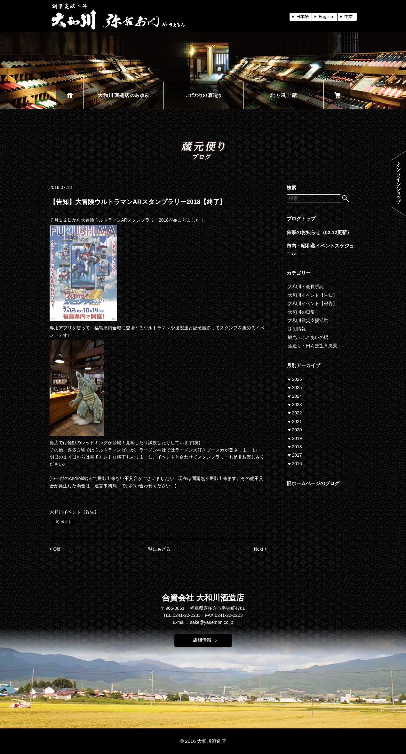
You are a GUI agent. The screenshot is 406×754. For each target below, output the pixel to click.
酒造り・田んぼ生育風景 (312, 345)
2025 (297, 387)
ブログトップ (301, 218)
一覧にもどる (157, 549)
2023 (297, 404)
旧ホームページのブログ (313, 483)
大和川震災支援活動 (308, 320)
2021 (297, 421)
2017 (297, 455)
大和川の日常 (301, 312)
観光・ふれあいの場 (308, 337)
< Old (55, 549)
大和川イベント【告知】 (312, 295)
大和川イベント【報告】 (74, 511)
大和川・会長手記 (306, 286)
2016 (297, 463)
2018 (297, 446)
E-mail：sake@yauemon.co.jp (203, 622)
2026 (297, 379)
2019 (297, 438)
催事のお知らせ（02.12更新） (319, 232)
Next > (260, 549)
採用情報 (297, 328)
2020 (297, 429)
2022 (297, 412)
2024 (297, 396)
